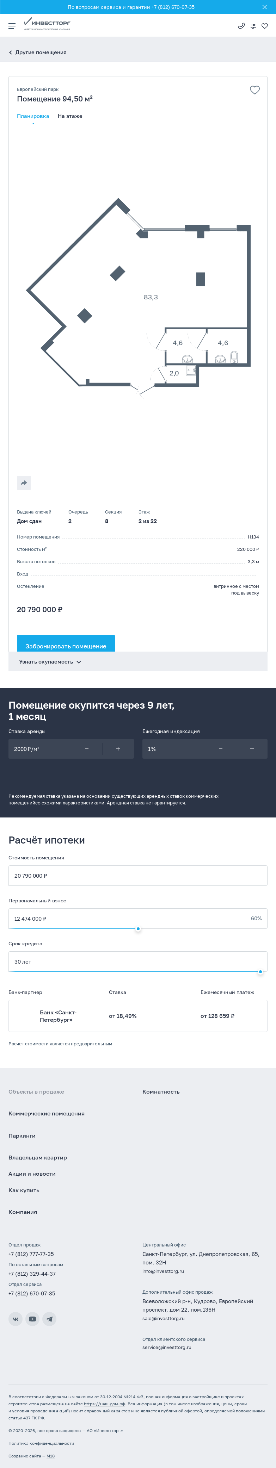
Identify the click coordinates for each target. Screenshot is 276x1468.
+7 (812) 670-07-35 (31, 1293)
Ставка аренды (26, 731)
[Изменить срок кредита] (260, 972)
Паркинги (22, 1135)
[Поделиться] (24, 483)
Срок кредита (25, 943)
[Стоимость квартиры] (138, 875)
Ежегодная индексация (171, 731)
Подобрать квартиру (253, 26)
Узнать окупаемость (46, 661)
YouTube (32, 1319)
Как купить (23, 1190)
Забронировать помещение (65, 646)
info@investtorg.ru (163, 1271)
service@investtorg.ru (166, 1347)
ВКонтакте (15, 1319)
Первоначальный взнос (37, 900)
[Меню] (16, 25)
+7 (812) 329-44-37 (32, 1273)
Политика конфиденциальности (41, 1443)
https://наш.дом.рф (104, 1403)
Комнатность (161, 1091)
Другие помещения (41, 52)
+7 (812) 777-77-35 (241, 25)
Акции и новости (32, 1173)
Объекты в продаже (36, 1091)
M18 (51, 1455)
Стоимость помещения (36, 857)
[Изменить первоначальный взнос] (138, 929)
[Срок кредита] (138, 961)
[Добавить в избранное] (254, 90)
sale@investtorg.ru (163, 1318)
